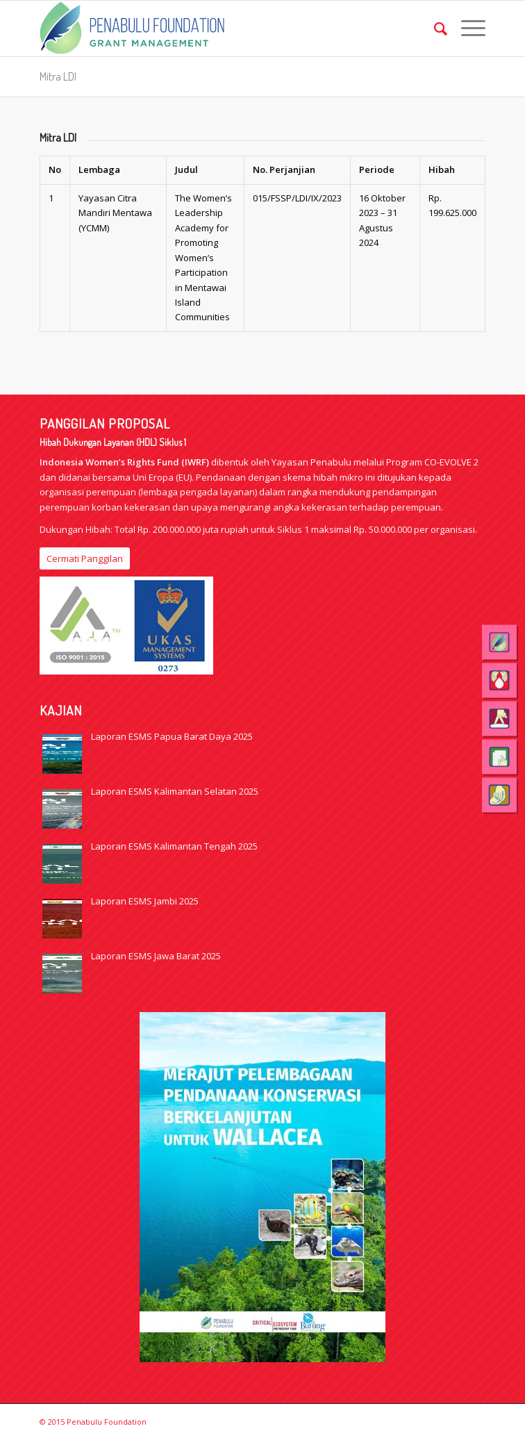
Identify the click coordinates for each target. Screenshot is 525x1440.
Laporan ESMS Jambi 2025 (145, 901)
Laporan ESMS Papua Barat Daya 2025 (172, 736)
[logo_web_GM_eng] (218, 28)
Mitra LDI (58, 76)
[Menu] (466, 28)
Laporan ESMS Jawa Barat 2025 (156, 956)
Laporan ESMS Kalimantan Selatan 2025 (174, 791)
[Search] (433, 28)
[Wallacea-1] (262, 1187)
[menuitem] (433, 28)
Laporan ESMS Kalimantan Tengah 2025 (174, 846)
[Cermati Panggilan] (85, 558)
